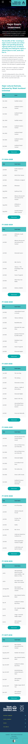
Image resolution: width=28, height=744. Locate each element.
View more (14, 152)
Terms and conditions (14, 738)
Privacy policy (14, 736)
